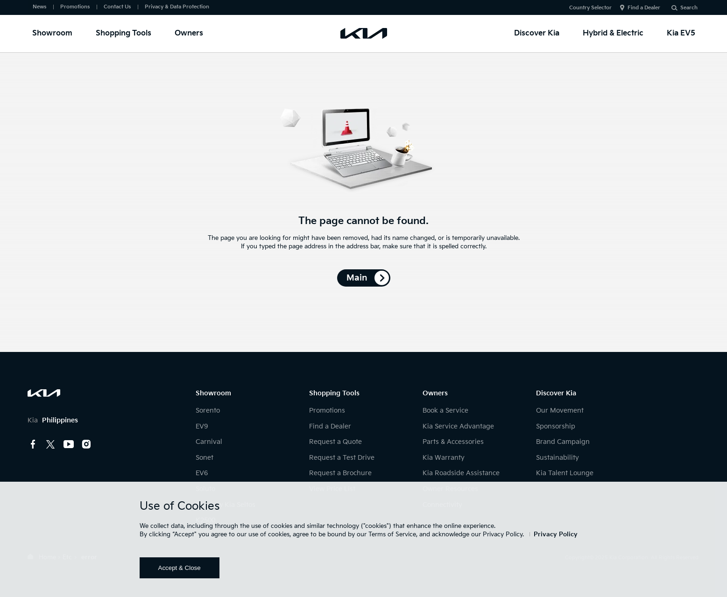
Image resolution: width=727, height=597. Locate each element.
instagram (86, 444)
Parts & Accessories (453, 442)
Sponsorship (555, 426)
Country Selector (590, 8)
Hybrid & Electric (613, 33)
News (39, 7)
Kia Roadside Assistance (461, 473)
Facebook (33, 444)
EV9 (202, 426)
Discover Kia (536, 33)
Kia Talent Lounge (564, 473)
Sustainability (557, 458)
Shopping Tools (123, 33)
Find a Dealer (644, 8)
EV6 (202, 473)
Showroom (52, 33)
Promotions (75, 7)
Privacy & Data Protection (177, 7)
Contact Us (117, 7)
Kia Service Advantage (458, 426)
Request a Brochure (340, 473)
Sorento (208, 410)
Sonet (204, 458)
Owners (189, 33)
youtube (68, 444)
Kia (53, 420)
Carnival (209, 442)
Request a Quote (335, 442)
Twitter (50, 444)
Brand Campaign (563, 442)
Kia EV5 (681, 33)
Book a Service (445, 410)
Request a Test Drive (341, 458)
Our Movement (560, 410)
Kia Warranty (444, 458)
